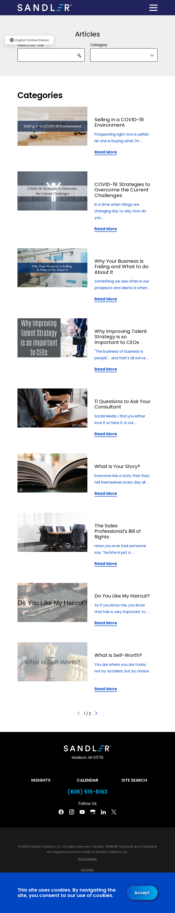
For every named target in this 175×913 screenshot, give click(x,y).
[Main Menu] (153, 8)
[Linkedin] (103, 812)
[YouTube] (82, 812)
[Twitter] (113, 812)
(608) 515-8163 (87, 792)
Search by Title (30, 44)
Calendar (87, 780)
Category (98, 44)
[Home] (44, 8)
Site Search (134, 780)
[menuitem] (87, 859)
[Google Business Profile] (92, 812)
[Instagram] (71, 812)
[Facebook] (61, 812)
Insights (41, 780)
